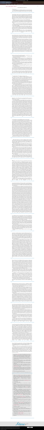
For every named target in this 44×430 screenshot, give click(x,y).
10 (18, 205)
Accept (28, 427)
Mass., (27, 380)
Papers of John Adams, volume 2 (11, 6)
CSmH (18, 354)
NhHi (19, 375)
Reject (31, 427)
